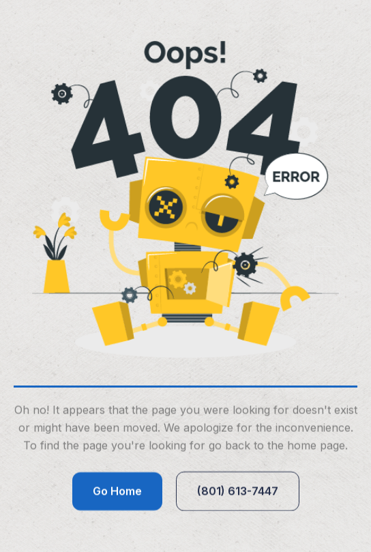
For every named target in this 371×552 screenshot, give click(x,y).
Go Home (117, 491)
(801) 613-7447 (237, 491)
